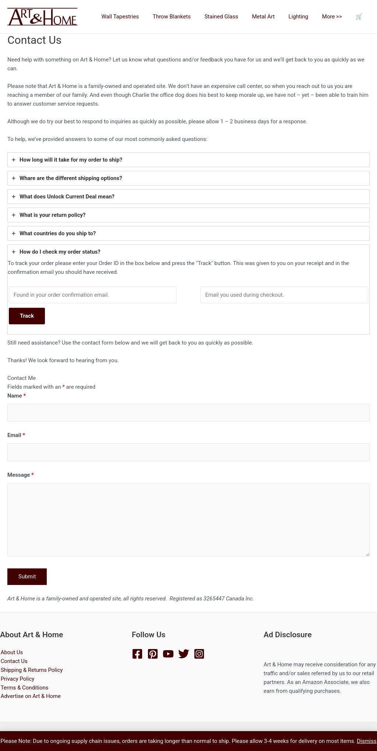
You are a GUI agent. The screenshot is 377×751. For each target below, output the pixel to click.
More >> (336, 16)
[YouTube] (168, 653)
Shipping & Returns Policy (31, 670)
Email (16, 435)
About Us (11, 652)
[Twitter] (183, 653)
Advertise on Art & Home (30, 697)
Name (16, 396)
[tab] (188, 159)
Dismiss (367, 741)
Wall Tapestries (138, 16)
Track (27, 316)
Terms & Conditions (24, 688)
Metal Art (273, 16)
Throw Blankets (187, 16)
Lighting (305, 16)
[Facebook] (137, 653)
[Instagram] (199, 653)
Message (20, 475)
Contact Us (13, 661)
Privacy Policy (17, 679)
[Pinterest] (152, 653)
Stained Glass (234, 16)
